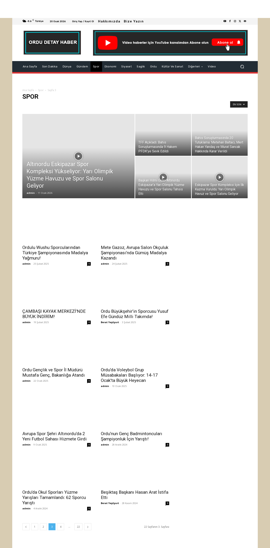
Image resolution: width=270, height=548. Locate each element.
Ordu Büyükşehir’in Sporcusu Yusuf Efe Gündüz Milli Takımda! (135, 314)
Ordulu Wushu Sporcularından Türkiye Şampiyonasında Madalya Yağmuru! (55, 253)
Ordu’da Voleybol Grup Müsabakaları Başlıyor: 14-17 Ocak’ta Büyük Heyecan (129, 375)
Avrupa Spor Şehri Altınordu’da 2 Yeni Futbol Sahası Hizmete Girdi (54, 436)
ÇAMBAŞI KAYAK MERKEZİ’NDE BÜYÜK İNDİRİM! (54, 314)
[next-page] (87, 526)
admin (31, 192)
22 (78, 527)
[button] (242, 66)
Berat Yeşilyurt (110, 322)
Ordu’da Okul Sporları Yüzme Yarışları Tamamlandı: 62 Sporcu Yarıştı (54, 497)
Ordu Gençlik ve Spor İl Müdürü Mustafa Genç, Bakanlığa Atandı (53, 372)
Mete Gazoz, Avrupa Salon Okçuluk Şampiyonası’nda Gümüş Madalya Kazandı (134, 253)
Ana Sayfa (28, 90)
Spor (41, 90)
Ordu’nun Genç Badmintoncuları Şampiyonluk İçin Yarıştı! (131, 436)
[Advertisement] (126, 9)
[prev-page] (26, 526)
